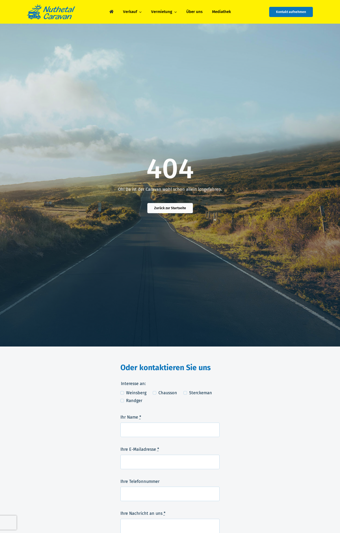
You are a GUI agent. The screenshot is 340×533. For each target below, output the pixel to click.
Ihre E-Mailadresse (139, 449)
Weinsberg (136, 392)
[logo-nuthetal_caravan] (51, 4)
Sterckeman (200, 392)
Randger (134, 400)
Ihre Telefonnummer (140, 481)
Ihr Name (130, 417)
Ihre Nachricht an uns (143, 513)
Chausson (167, 392)
